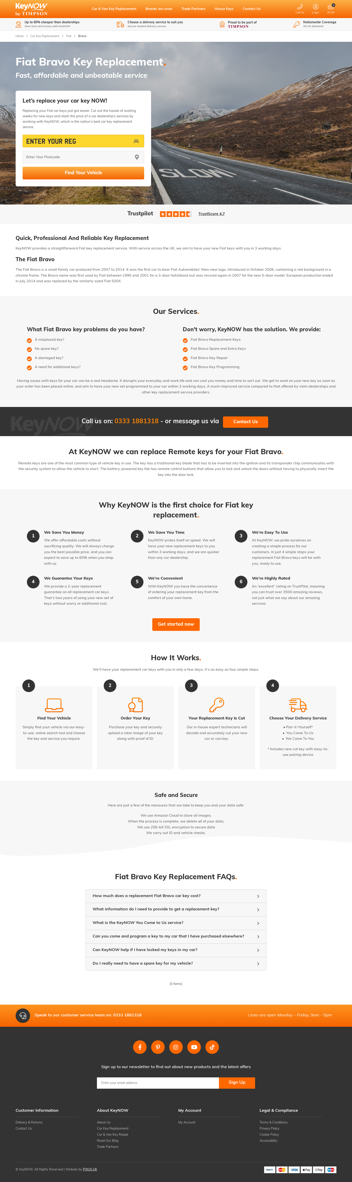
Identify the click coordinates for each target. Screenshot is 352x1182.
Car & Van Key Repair (112, 1135)
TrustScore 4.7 (211, 214)
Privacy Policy (269, 1128)
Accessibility (268, 1141)
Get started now (176, 624)
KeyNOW (35, 10)
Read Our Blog (107, 1141)
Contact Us (252, 9)
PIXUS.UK (90, 1169)
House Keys (224, 9)
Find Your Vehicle (83, 173)
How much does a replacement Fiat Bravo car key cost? (146, 896)
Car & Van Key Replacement (114, 9)
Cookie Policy (269, 1135)
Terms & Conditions (274, 1122)
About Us (103, 1122)
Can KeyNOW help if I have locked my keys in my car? (145, 950)
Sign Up (237, 1082)
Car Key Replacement (113, 1128)
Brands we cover (158, 9)
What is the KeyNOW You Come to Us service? (138, 923)
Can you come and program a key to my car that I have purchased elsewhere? (168, 936)
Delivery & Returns (29, 1122)
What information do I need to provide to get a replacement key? (156, 909)
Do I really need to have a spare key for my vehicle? (143, 963)
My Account (186, 1122)
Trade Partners (193, 9)
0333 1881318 (137, 421)
